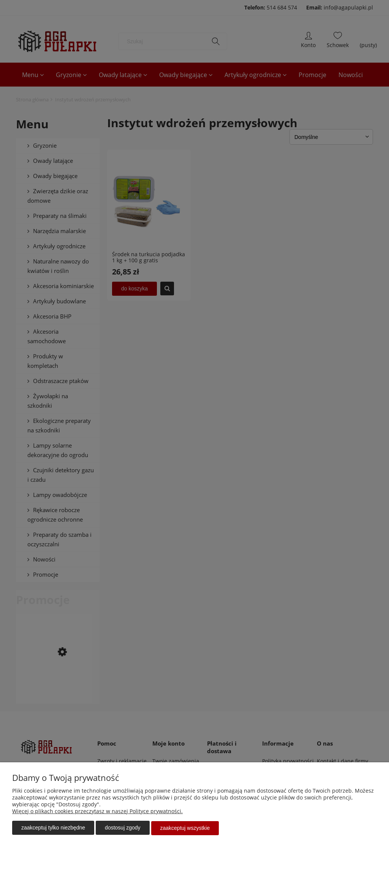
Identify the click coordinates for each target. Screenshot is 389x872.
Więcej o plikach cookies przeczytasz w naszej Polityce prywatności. (97, 811)
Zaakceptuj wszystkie (185, 828)
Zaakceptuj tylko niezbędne (53, 828)
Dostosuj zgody (122, 828)
